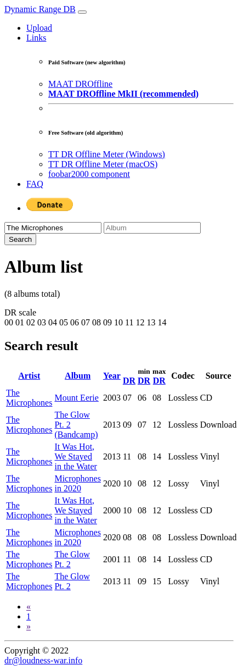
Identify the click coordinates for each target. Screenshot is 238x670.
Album (77, 375)
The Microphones (29, 397)
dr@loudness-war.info (43, 660)
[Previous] (28, 606)
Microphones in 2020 (77, 483)
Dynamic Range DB (40, 9)
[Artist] (52, 228)
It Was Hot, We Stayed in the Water (75, 456)
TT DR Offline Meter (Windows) (106, 154)
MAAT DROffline (80, 83)
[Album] (152, 228)
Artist (29, 375)
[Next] (28, 626)
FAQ (34, 184)
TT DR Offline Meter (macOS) (102, 164)
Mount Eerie (76, 397)
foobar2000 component (89, 174)
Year (112, 375)
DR (129, 380)
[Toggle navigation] (82, 12)
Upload (39, 27)
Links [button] (36, 37)
